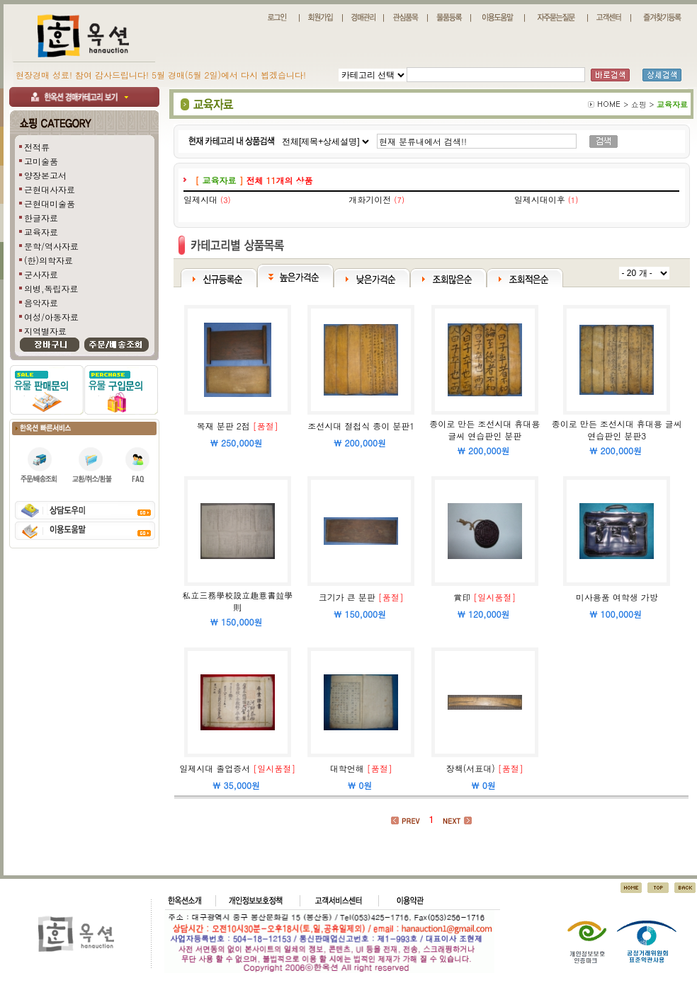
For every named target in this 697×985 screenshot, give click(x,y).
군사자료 (41, 274)
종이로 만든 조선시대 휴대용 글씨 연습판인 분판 (484, 429)
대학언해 (347, 768)
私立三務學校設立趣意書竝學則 (237, 601)
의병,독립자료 (51, 288)
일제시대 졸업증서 (214, 768)
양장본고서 (45, 175)
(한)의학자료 (48, 260)
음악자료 (41, 302)
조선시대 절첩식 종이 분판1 (360, 426)
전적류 (37, 147)
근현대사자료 (49, 189)
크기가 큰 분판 (347, 597)
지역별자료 (45, 331)
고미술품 (41, 161)
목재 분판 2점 (223, 426)
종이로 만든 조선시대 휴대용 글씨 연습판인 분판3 (617, 429)
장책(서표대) (470, 768)
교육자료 (41, 232)
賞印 (461, 597)
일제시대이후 (539, 199)
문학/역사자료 (51, 246)
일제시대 (200, 199)
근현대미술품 (49, 203)
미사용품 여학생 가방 (617, 597)
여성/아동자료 (51, 317)
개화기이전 (369, 199)
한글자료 (41, 218)
